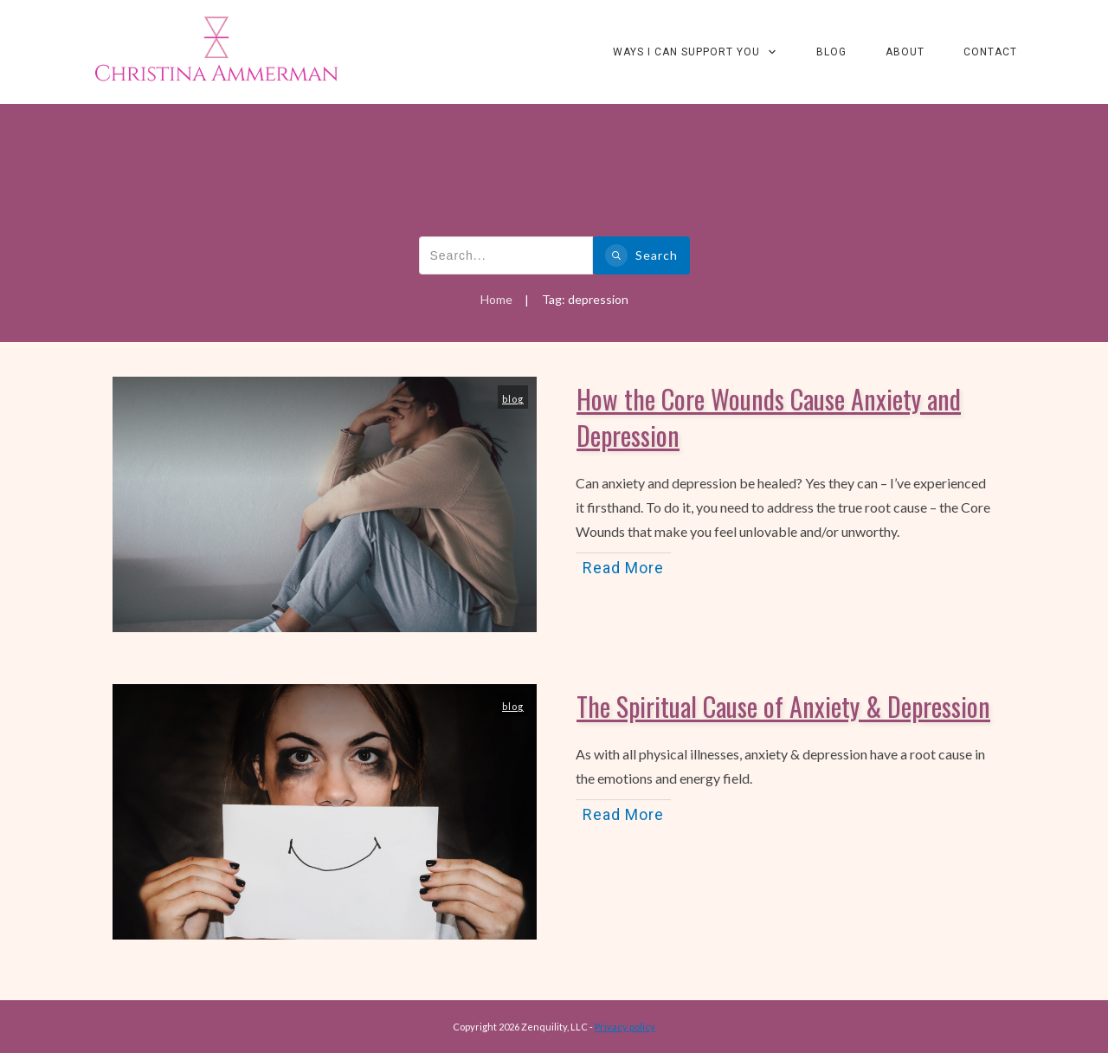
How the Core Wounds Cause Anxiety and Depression (769, 417)
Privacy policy (625, 1026)
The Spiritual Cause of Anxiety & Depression (783, 706)
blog (513, 398)
